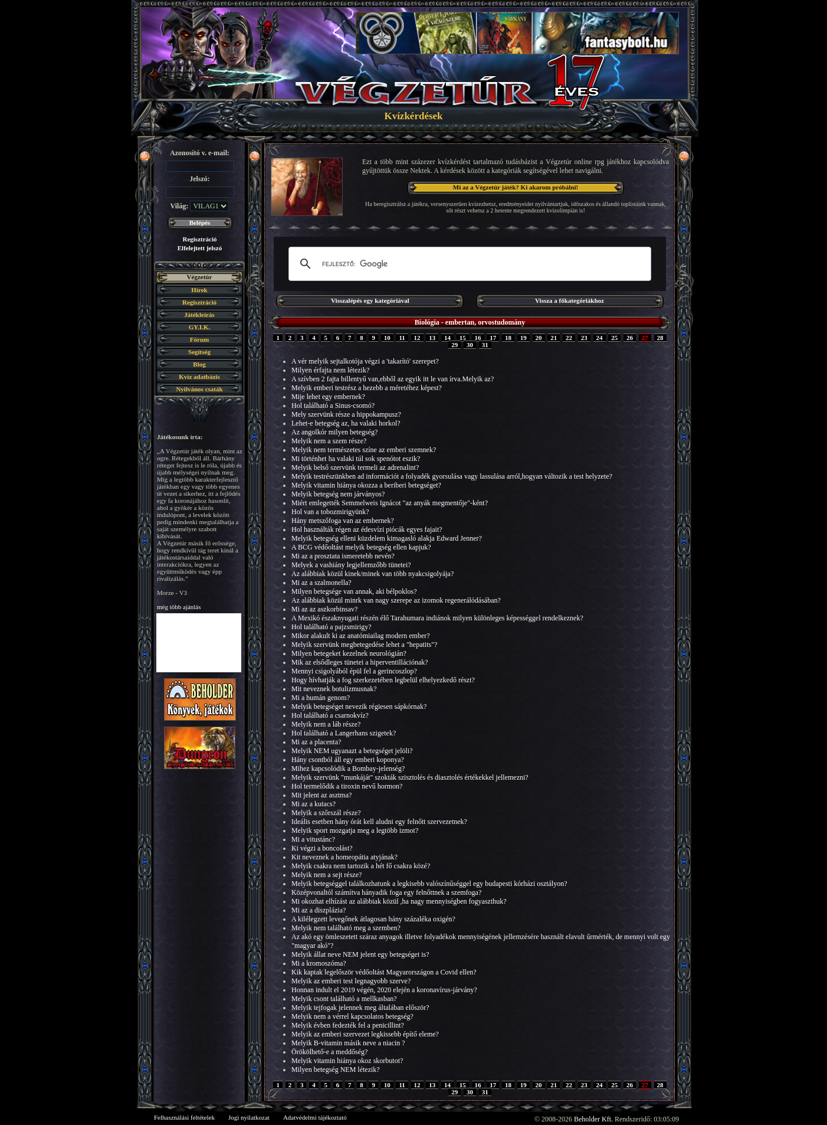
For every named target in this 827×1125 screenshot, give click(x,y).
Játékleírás (199, 314)
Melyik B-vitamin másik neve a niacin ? (348, 1043)
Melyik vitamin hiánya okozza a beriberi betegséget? (366, 485)
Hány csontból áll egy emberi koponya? (347, 760)
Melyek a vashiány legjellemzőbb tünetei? (351, 565)
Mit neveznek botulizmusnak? (334, 689)
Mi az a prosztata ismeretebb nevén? (343, 556)
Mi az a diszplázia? (318, 910)
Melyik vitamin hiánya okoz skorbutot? (347, 1061)
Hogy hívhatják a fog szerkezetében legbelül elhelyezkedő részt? (383, 680)
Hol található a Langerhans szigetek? (343, 733)
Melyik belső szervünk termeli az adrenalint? (355, 467)
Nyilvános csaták (199, 389)
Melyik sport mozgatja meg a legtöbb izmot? (354, 830)
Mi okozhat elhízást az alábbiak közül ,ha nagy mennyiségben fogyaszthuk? (399, 901)
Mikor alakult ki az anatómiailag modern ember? (360, 636)
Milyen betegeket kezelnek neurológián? (348, 653)
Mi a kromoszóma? (318, 963)
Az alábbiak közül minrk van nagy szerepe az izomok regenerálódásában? (396, 600)
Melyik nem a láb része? (325, 724)
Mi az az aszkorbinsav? (324, 609)
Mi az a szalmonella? (321, 582)
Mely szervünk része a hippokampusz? (346, 414)
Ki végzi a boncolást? (322, 848)
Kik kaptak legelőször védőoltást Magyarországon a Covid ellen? (384, 972)
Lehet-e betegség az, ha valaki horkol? (346, 423)
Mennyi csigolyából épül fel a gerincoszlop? (354, 671)
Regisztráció (199, 239)
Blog (199, 364)
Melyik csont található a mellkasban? (344, 999)
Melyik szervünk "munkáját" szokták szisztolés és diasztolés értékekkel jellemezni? (410, 777)
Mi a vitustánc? (313, 839)
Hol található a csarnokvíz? (330, 715)
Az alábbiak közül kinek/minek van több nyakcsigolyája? (372, 574)
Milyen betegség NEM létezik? (335, 1069)
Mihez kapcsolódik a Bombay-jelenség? (348, 768)
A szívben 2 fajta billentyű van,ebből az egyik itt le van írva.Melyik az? (392, 379)
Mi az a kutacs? (313, 804)
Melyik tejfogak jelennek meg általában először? (360, 1007)
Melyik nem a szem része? (328, 441)
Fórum (199, 339)
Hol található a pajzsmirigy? (331, 627)
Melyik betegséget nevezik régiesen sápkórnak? (358, 706)
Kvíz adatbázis (199, 376)
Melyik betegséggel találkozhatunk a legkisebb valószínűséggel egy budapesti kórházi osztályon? (429, 883)
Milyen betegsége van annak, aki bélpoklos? (354, 591)
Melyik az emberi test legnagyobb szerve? (351, 981)
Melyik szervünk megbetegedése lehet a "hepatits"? (364, 644)
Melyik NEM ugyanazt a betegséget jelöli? (352, 751)
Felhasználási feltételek (184, 1117)
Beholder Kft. (593, 1119)
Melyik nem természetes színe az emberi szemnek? (363, 450)
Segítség (199, 351)
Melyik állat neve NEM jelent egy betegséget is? (360, 954)
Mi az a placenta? (316, 742)
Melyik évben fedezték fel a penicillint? (347, 1025)
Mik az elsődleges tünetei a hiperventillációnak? (359, 662)
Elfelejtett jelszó (200, 247)
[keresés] (468, 264)
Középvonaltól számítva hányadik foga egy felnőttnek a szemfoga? (386, 892)
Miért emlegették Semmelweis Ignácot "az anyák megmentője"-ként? (389, 503)
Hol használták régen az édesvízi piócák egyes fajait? (366, 529)
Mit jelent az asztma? (321, 795)
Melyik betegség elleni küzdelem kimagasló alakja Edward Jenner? (386, 538)
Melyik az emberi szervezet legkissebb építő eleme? (365, 1034)
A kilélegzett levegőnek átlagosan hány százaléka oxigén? (373, 919)
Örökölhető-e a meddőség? (329, 1052)
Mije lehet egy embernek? (328, 397)
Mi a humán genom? (320, 698)
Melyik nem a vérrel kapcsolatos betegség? (352, 1016)
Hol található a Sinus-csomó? (333, 405)
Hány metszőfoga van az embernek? (342, 520)
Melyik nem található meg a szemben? (346, 928)
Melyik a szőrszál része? (326, 813)
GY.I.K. (200, 327)
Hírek (199, 289)
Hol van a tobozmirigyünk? (330, 512)
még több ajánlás (179, 606)
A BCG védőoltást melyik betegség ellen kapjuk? (361, 547)
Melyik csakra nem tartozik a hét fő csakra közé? (360, 866)
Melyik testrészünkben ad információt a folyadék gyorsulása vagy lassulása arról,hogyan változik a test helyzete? (451, 476)
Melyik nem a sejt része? (326, 875)
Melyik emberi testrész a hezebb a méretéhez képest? (366, 388)
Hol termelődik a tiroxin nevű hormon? (346, 786)
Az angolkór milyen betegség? (334, 432)
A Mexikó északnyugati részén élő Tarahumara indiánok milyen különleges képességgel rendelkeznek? (437, 618)
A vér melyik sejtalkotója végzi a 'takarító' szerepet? (365, 361)
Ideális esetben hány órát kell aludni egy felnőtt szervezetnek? (379, 821)
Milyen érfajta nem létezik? (330, 370)
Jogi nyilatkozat (249, 1117)
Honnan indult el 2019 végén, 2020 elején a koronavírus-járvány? (384, 990)
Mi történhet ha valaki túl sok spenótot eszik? (355, 458)
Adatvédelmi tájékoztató (315, 1117)
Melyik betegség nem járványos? (338, 494)
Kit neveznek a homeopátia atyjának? (344, 857)
